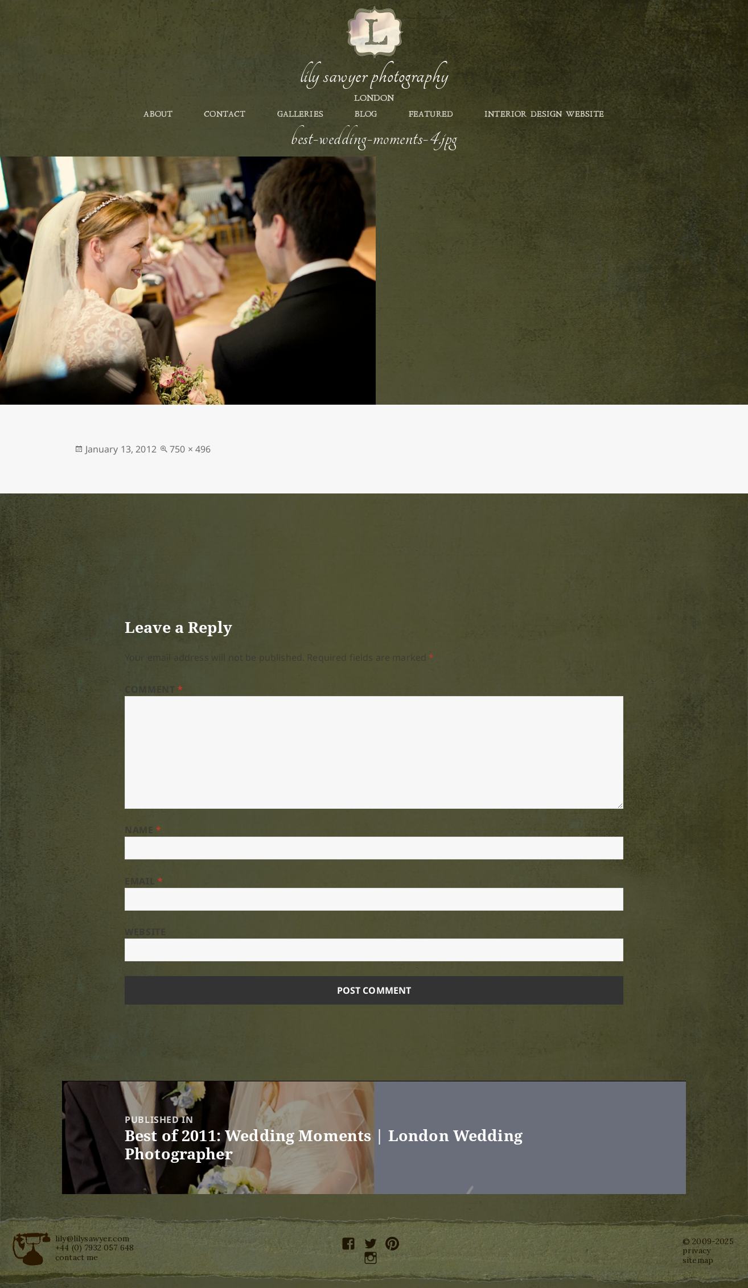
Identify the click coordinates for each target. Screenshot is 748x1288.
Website (145, 931)
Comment (154, 689)
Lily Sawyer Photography (374, 75)
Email (144, 881)
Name (143, 830)
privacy (696, 1250)
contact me (76, 1257)
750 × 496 (190, 449)
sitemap (698, 1260)
